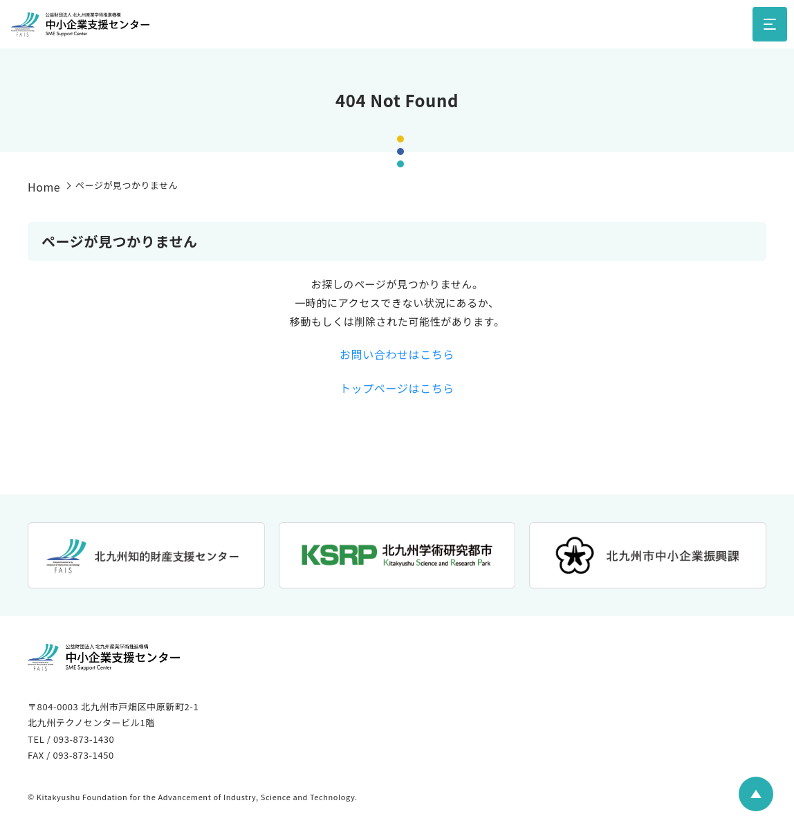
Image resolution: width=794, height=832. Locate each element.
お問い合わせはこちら (397, 354)
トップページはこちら (397, 388)
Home (44, 186)
